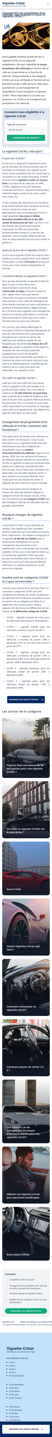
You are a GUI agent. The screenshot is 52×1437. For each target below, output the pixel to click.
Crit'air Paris (14, 1388)
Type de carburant (16, 124)
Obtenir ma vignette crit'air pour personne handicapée (23, 1195)
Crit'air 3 (12, 1369)
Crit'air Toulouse (15, 1398)
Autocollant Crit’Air (18, 1254)
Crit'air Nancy (14, 1407)
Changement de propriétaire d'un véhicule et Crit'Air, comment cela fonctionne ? (28, 1287)
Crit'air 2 (12, 1366)
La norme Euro (15, 1420)
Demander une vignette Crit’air (26, 1311)
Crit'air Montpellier (16, 1384)
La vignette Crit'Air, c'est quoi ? (22, 1279)
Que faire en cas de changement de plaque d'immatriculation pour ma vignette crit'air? (23, 1132)
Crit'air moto (14, 1417)
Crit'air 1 (12, 1362)
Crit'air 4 (12, 1372)
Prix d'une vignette (16, 1376)
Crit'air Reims (14, 1391)
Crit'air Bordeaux (15, 1410)
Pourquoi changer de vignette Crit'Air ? (26, 1293)
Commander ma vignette (26, 137)
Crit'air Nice (13, 1413)
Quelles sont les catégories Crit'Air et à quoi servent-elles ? (28, 1301)
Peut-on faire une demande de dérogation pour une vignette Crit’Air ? (25, 769)
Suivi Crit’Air (14, 889)
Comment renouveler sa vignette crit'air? (21, 1008)
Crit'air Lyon (13, 1394)
